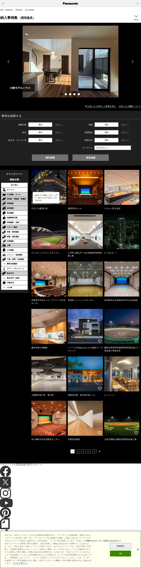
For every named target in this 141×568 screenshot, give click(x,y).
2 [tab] (66, 94)
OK (120, 555)
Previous (8, 61)
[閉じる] (138, 551)
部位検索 (90, 157)
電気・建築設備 (6, 10)
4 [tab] (74, 94)
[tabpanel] (70, 61)
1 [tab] (61, 94)
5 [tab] (79, 94)
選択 (40, 124)
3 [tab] (70, 94)
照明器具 (18, 10)
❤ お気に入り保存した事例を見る (100, 106)
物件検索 (50, 157)
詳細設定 (120, 548)
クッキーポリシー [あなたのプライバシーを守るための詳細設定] (20, 565)
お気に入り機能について (130, 106)
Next (133, 61)
